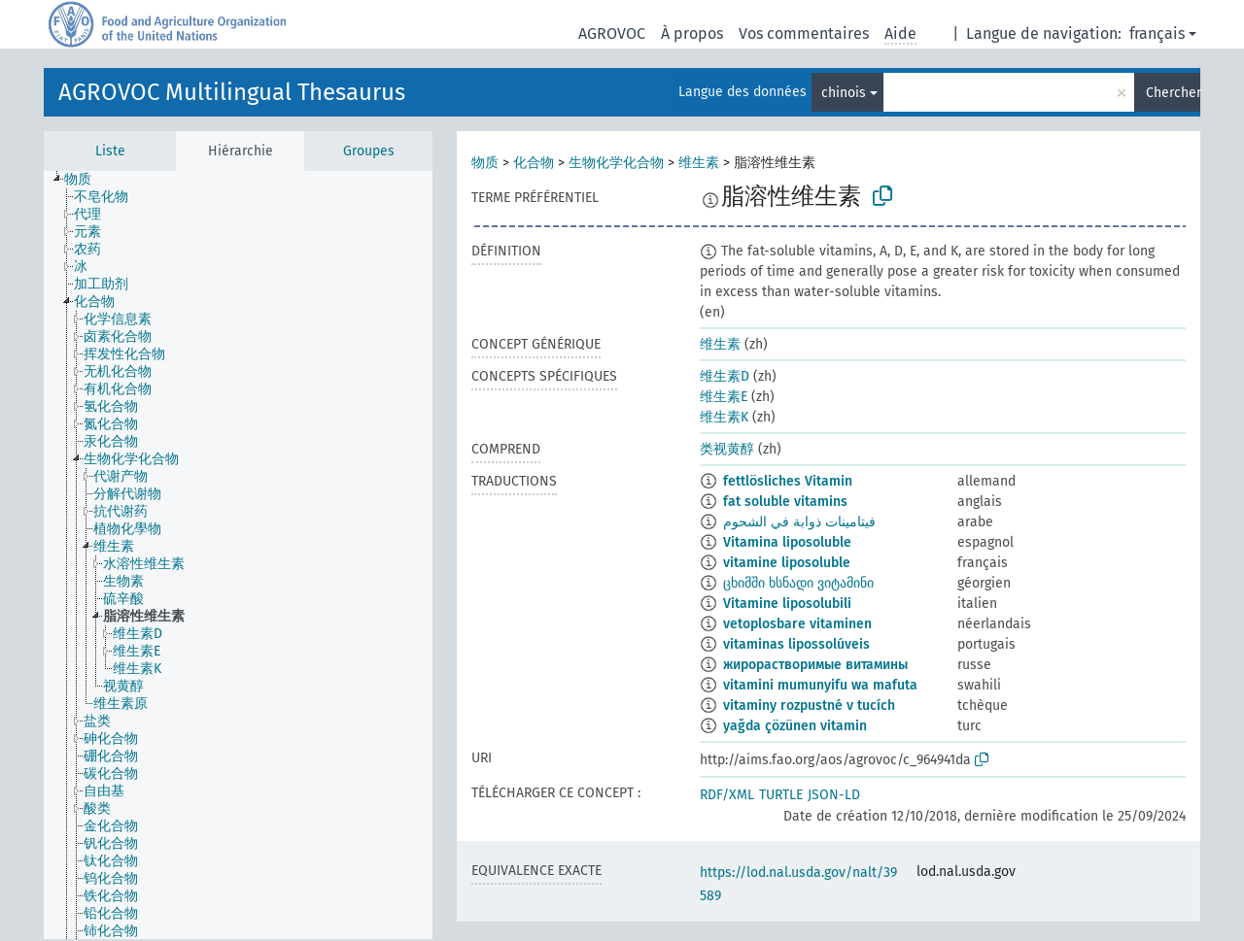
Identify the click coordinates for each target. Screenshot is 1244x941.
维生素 (698, 162)
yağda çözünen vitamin (795, 726)
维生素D (724, 376)
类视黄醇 (727, 449)
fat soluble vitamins (785, 501)
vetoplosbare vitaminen (797, 624)
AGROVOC (611, 33)
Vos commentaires (804, 33)
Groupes (369, 151)
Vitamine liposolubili (787, 603)
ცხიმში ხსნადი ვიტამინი (798, 583)
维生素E (723, 396)
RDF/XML (727, 795)
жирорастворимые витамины (815, 664)
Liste (110, 151)
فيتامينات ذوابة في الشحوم (799, 522)
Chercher (1173, 92)
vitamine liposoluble (786, 563)
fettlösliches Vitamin (787, 481)
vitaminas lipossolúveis (796, 644)
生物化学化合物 (616, 162)
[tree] (238, 555)
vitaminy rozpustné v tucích (809, 705)
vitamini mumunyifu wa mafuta (820, 685)
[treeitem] (86, 179)
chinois (843, 92)
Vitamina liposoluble (787, 542)
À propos (692, 33)
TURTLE (781, 795)
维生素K (724, 417)
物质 (485, 162)
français (1157, 33)
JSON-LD (834, 795)
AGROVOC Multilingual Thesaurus (231, 92)
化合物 (533, 162)
